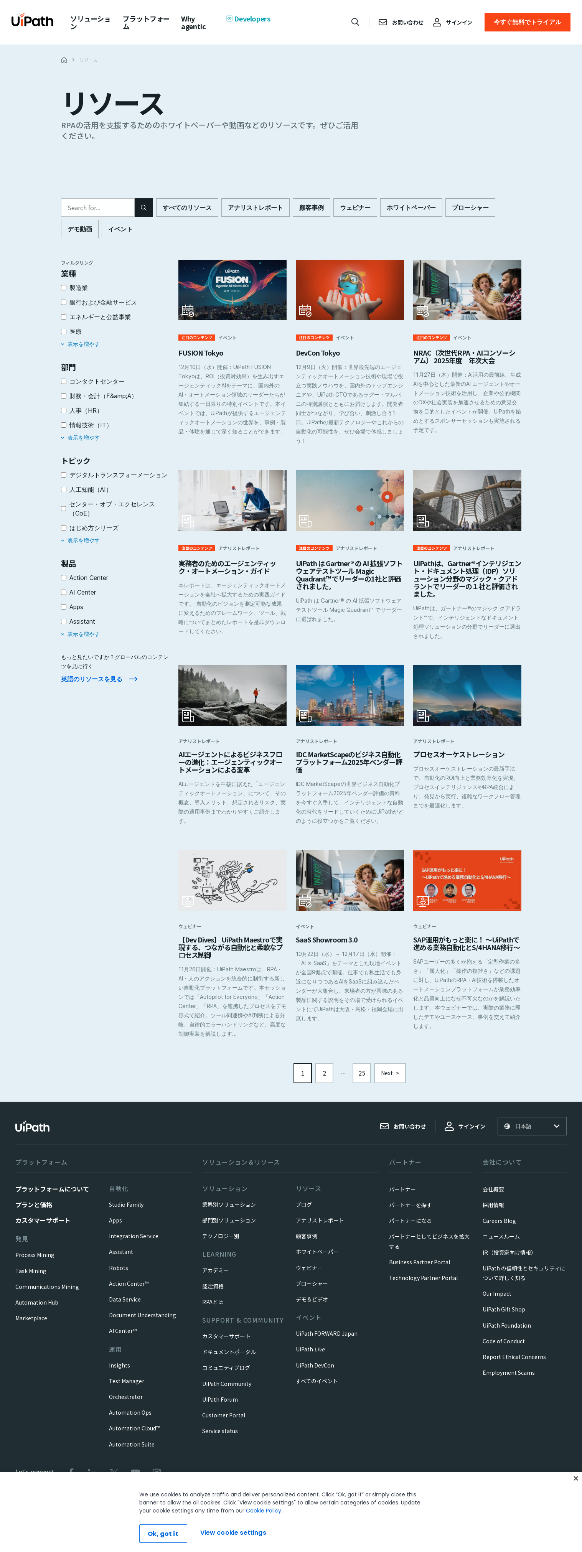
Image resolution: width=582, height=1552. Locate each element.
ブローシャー (312, 1289)
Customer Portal (223, 1421)
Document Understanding (142, 1321)
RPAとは (212, 1308)
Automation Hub (36, 1308)
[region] (291, 1512)
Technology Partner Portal (423, 1284)
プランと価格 (33, 1210)
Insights (119, 1371)
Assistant (121, 1258)
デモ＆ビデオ (312, 1305)
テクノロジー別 (220, 1242)
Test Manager (126, 1387)
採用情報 (493, 1211)
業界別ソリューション (229, 1210)
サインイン (465, 1132)
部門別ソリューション (229, 1226)
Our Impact (497, 1299)
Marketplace (31, 1324)
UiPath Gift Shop (504, 1315)
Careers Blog (499, 1227)
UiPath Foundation (507, 1331)
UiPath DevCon (315, 1371)
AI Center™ (123, 1337)
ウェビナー (309, 1274)
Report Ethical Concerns (514, 1363)
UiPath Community (226, 1390)
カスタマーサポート (43, 1226)
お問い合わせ (403, 1132)
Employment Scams (509, 1378)
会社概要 (493, 1195)
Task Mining (30, 1277)
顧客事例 (306, 1242)
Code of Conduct (504, 1347)
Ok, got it (163, 1533)
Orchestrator (126, 1403)
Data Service (125, 1305)
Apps (115, 1226)
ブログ (304, 1210)
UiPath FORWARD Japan (327, 1339)
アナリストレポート (320, 1226)
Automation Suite (132, 1450)
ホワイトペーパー (317, 1258)
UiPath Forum (220, 1405)
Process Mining (34, 1261)
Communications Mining (47, 1293)
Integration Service (133, 1242)
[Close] (576, 1478)
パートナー (402, 1195)
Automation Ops (130, 1418)
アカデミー (215, 1276)
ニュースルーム (501, 1242)
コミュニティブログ (226, 1373)
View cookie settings (233, 1532)
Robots (118, 1274)
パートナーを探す (410, 1211)
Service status (220, 1437)
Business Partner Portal (419, 1268)
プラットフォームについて (52, 1194)
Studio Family (126, 1210)
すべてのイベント (317, 1387)
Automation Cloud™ (134, 1434)
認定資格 (213, 1292)
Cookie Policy (263, 1510)
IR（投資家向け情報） (509, 1258)
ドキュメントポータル (229, 1358)
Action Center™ (128, 1289)
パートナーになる (410, 1227)
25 (361, 1079)
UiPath (310, 1355)
